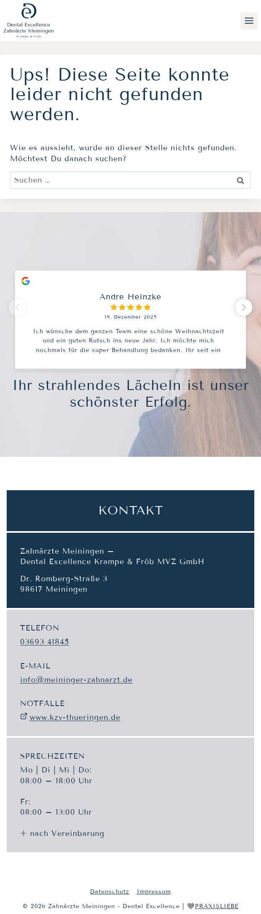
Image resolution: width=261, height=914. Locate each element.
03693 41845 (44, 641)
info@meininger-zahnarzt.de (76, 679)
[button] (243, 307)
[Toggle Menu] (249, 20)
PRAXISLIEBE (216, 906)
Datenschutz (109, 891)
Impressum (154, 891)
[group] (130, 313)
